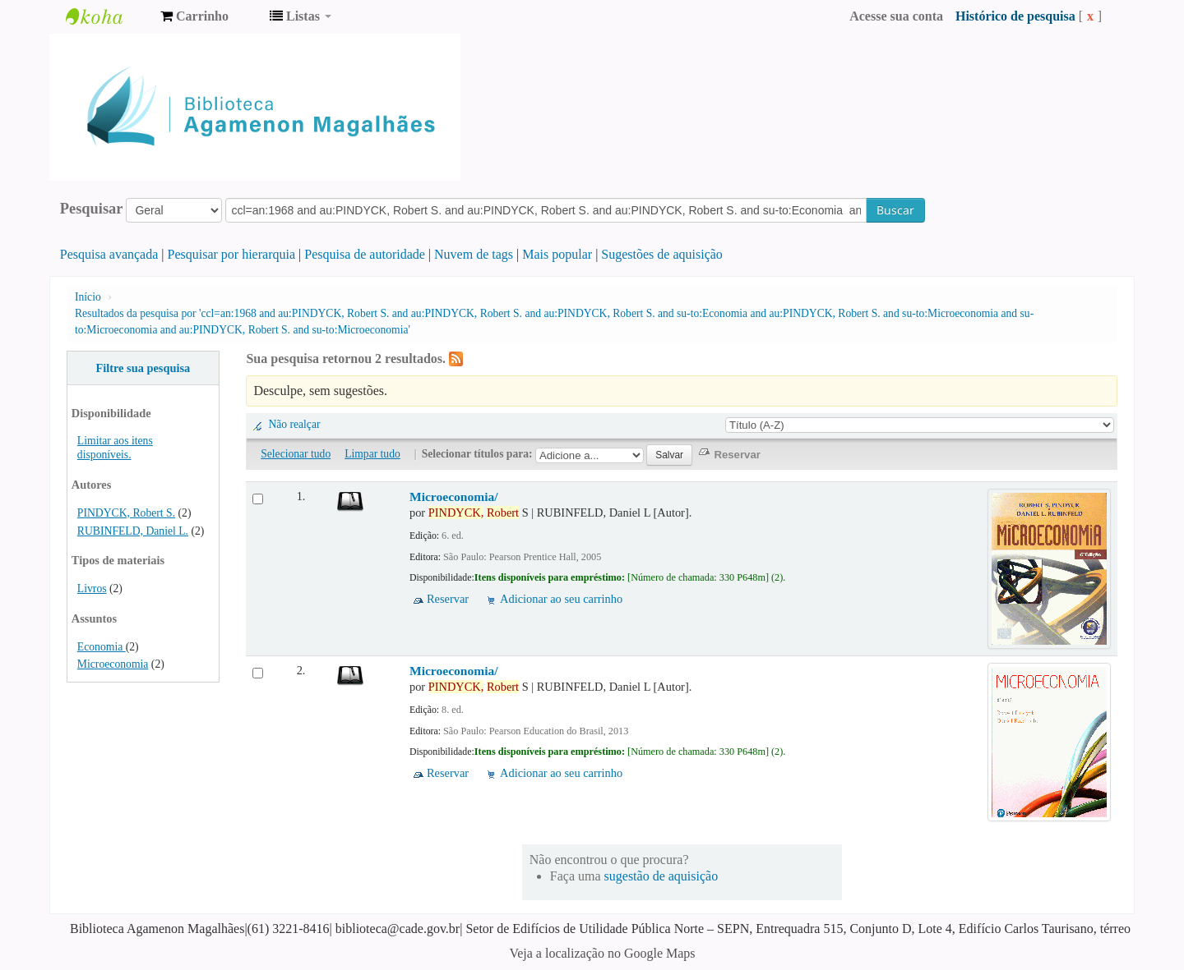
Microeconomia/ (453, 496)
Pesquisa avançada (109, 254)
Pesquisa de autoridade (364, 254)
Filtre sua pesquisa (142, 368)
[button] (194, 16)
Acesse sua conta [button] (896, 16)
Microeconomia (113, 664)
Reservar (448, 598)
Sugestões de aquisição (662, 254)
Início (88, 297)
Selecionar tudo (296, 454)
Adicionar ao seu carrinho (561, 598)
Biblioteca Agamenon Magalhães (107, 16)
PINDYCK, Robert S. (126, 513)
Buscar (895, 210)
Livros (92, 588)
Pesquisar (91, 208)
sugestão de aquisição (661, 876)
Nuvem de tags (473, 254)
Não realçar (294, 424)
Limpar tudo (372, 454)
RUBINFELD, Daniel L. (132, 531)
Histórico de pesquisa (1015, 16)
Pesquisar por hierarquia (232, 254)
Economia (101, 647)
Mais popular (557, 254)
